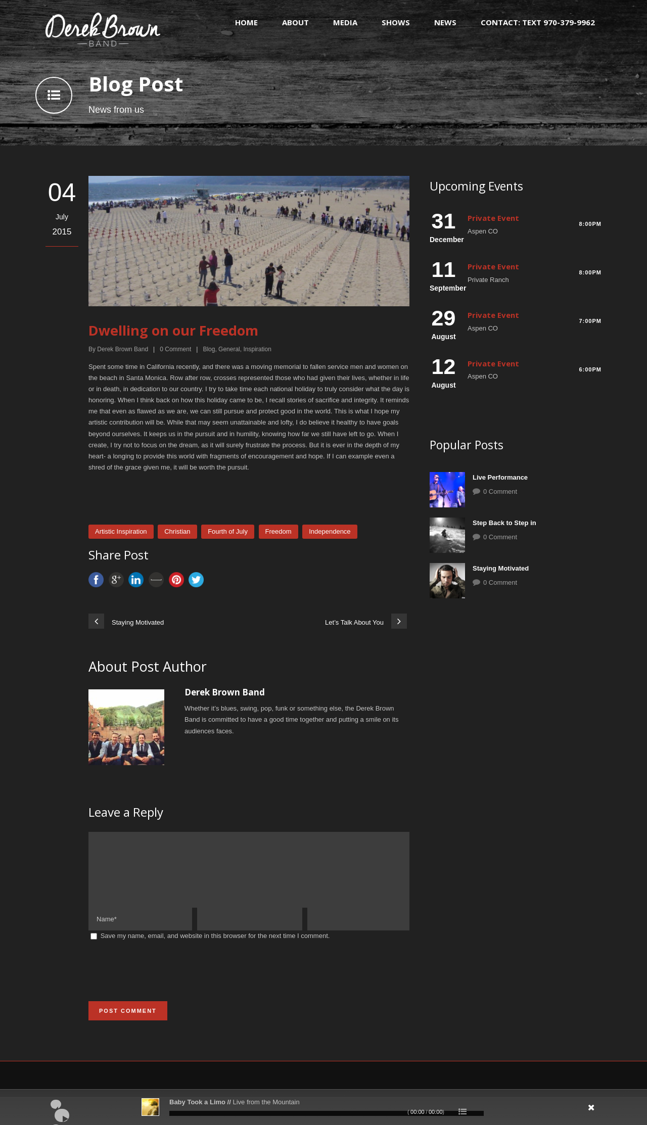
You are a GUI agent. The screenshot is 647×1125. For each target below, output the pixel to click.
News (445, 22)
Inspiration (257, 349)
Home (246, 22)
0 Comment (500, 491)
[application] (323, 1107)
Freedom (278, 531)
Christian (177, 531)
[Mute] (534, 1111)
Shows (396, 22)
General (229, 349)
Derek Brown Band (122, 349)
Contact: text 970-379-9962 (538, 22)
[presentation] (165, 983)
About (295, 22)
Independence (329, 531)
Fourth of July (228, 531)
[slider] (326, 1113)
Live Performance (500, 477)
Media (345, 22)
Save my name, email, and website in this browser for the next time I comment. (215, 948)
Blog (209, 349)
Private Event (493, 218)
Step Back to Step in (504, 523)
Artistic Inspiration (121, 531)
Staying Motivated (501, 568)
